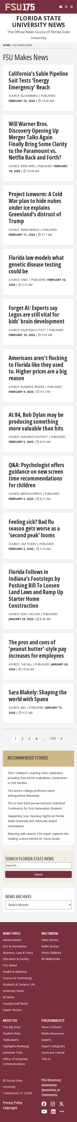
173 (52, 738)
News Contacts (51, 1027)
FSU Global (10, 965)
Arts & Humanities (15, 946)
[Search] (66, 6)
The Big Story (12, 1027)
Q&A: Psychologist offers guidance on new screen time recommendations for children (36, 475)
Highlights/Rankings (16, 1046)
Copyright (10, 1108)
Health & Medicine (15, 972)
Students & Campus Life (19, 984)
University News (13, 991)
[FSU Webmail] (60, 6)
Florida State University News (38, 21)
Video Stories (50, 940)
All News (8, 997)
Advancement (12, 940)
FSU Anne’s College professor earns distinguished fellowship (31, 793)
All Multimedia (50, 959)
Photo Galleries (51, 953)
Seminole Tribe (13, 1052)
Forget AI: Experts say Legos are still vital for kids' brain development (36, 314)
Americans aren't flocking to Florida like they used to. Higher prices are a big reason (38, 368)
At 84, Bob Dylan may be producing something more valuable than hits (36, 421)
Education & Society (16, 959)
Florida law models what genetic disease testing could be (36, 264)
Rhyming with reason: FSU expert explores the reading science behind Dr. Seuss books (38, 836)
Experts (46, 1040)
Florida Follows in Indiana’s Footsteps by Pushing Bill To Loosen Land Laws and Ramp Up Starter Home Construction (36, 588)
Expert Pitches (12, 1010)
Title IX (46, 1059)
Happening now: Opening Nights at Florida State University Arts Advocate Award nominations (36, 821)
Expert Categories (53, 1046)
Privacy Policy (13, 1103)
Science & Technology (17, 978)
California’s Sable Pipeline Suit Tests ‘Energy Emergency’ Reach (38, 80)
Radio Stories (50, 946)
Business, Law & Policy (18, 953)
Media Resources (52, 1033)
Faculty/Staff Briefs (15, 1003)
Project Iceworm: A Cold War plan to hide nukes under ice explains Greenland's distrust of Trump (35, 207)
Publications (11, 1040)
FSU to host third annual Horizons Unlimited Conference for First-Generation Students (36, 805)
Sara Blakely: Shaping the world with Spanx (38, 695)
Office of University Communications (15, 1061)
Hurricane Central (52, 1052)
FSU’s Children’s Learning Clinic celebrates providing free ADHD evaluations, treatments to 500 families (37, 778)
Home (6, 45)
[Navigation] (71, 6)
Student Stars (12, 1033)
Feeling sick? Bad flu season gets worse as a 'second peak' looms (34, 528)
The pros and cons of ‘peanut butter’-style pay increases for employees (38, 648)
